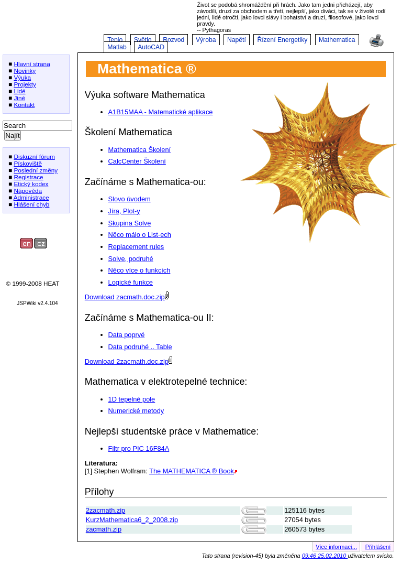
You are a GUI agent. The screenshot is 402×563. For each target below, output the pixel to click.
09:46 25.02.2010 (325, 556)
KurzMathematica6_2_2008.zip (132, 520)
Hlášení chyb (31, 204)
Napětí (236, 40)
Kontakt (24, 104)
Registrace (28, 177)
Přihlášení (377, 546)
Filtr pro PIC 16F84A (139, 448)
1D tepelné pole (131, 399)
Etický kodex (31, 183)
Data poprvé (126, 335)
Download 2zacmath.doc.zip (127, 361)
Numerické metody (136, 411)
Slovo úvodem (129, 199)
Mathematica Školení (139, 150)
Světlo (143, 40)
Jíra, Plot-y (124, 211)
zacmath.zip (103, 529)
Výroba (206, 40)
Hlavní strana (32, 63)
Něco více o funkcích (139, 270)
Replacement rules (136, 247)
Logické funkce (130, 282)
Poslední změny (36, 170)
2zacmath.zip (105, 510)
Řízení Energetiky (282, 40)
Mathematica (337, 40)
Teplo (114, 40)
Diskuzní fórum (34, 156)
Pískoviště (28, 163)
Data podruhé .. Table (140, 347)
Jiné (19, 97)
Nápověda (28, 190)
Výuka (22, 77)
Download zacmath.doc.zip (125, 297)
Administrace (31, 197)
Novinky (25, 70)
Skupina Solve (129, 223)
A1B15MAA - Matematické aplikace (160, 112)
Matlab (117, 47)
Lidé (19, 91)
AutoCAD (151, 47)
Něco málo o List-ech (139, 235)
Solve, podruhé (130, 259)
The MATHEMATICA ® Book (191, 471)
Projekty (25, 84)
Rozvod (173, 40)
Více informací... (336, 546)
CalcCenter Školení (137, 161)
